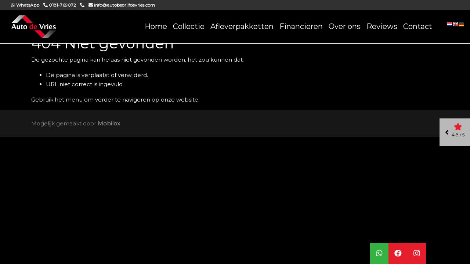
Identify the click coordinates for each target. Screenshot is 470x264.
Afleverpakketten (242, 26)
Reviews (381, 26)
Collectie (189, 26)
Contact (417, 26)
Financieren (301, 26)
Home (156, 26)
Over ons (345, 26)
